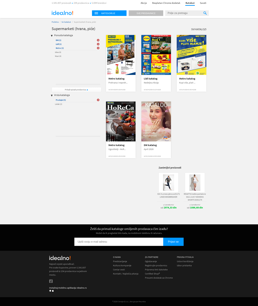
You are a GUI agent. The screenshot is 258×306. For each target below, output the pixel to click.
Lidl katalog (150, 78)
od (169, 207)
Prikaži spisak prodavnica (75, 89)
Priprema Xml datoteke (156, 269)
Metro (60, 48)
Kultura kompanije (122, 265)
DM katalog (150, 145)
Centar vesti (119, 269)
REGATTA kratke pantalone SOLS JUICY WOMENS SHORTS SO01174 (195, 197)
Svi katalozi (66, 22)
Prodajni (61, 100)
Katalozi (190, 2)
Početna (55, 22)
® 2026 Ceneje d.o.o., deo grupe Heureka (129, 301)
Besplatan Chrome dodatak (166, 2)
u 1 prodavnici (168, 205)
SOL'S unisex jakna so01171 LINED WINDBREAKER (168, 195)
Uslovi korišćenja (185, 261)
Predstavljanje (120, 261)
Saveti (203, 2)
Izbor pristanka (184, 265)
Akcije (144, 2)
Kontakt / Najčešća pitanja (125, 273)
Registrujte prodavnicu (156, 265)
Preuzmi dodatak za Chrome (159, 277)
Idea (58, 52)
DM (58, 40)
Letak (58, 104)
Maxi (58, 56)
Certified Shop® (152, 273)
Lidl (59, 44)
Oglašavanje (151, 261)
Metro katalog (116, 78)
